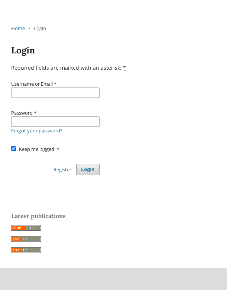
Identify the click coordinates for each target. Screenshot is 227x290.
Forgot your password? (36, 130)
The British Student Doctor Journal (58, 7)
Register (62, 169)
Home (18, 28)
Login (87, 169)
